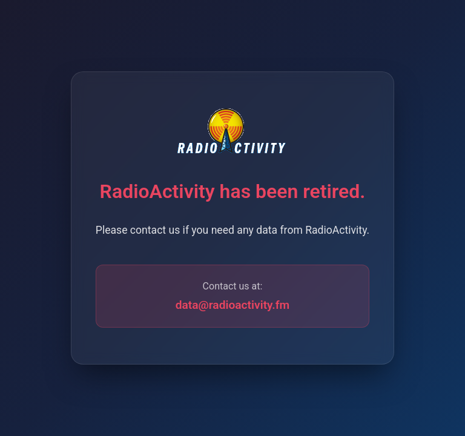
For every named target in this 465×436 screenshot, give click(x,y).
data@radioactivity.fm (233, 305)
